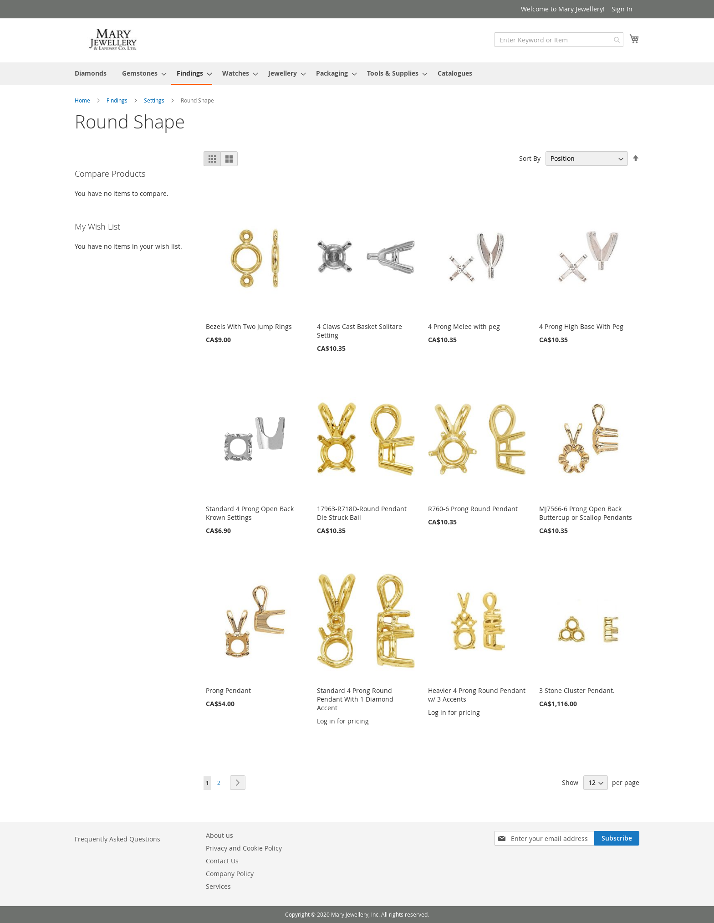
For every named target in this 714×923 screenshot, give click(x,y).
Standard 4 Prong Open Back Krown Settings (250, 513)
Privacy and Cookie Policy (244, 848)
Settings (155, 100)
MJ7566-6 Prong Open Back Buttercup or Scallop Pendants (585, 513)
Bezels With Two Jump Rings (249, 326)
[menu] (357, 73)
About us (219, 835)
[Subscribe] (616, 838)
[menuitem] (90, 73)
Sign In (622, 9)
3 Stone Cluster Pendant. (577, 690)
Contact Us (222, 860)
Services (218, 886)
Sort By (530, 158)
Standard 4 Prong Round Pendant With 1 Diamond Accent (355, 699)
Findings (118, 100)
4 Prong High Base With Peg (581, 326)
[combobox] (559, 39)
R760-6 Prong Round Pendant (473, 508)
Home (83, 100)
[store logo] (113, 40)
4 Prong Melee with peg (464, 326)
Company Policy (230, 873)
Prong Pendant (228, 690)
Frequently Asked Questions (117, 839)
